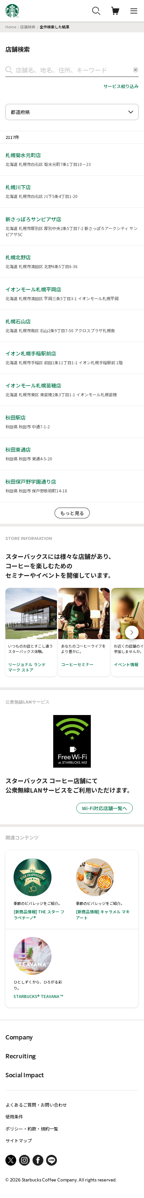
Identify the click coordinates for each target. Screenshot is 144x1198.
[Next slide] (132, 632)
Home (10, 26)
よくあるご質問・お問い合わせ (36, 1105)
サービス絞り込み (121, 86)
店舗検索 (27, 26)
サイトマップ (18, 1140)
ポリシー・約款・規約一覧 (31, 1128)
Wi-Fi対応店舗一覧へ (104, 808)
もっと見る (72, 513)
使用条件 (14, 1116)
